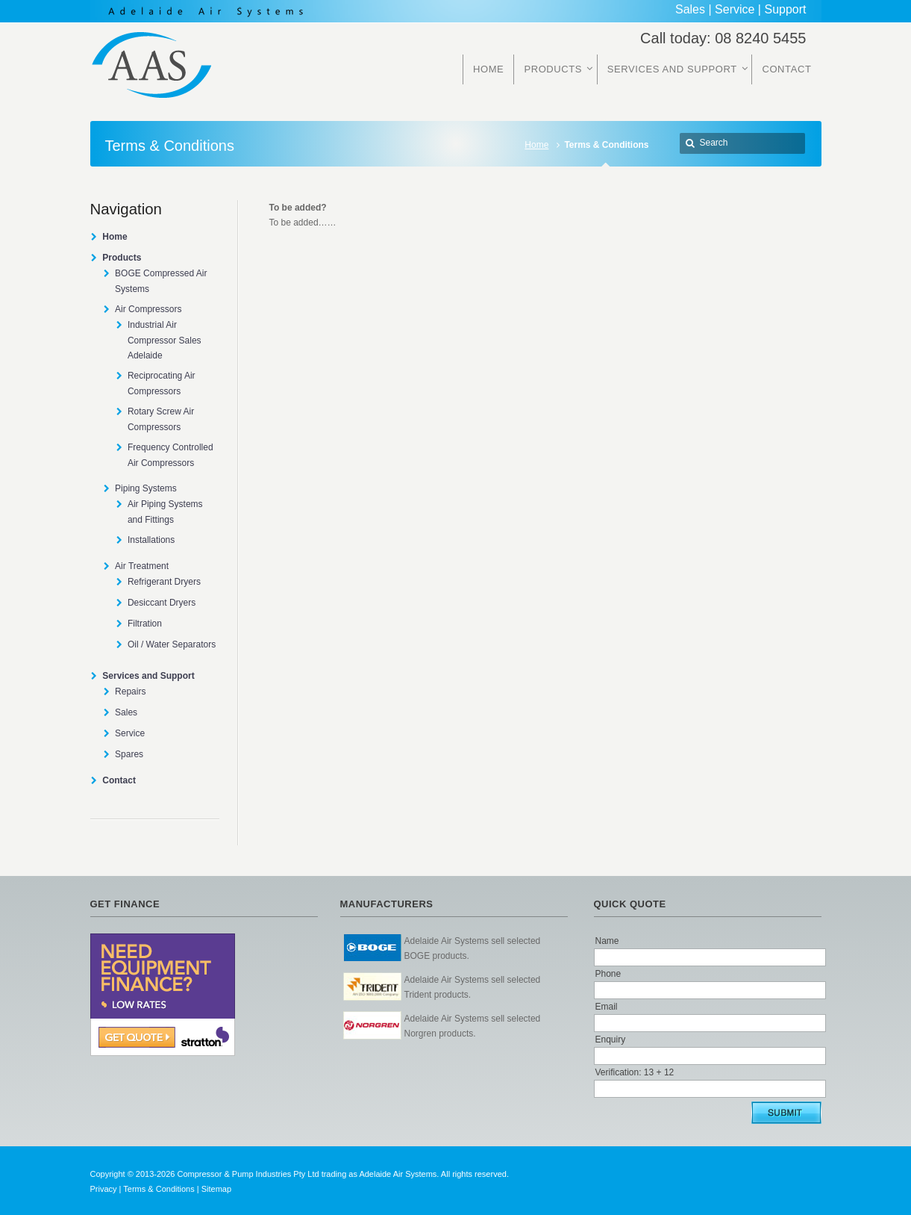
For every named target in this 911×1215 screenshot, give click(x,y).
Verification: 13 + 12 (634, 1072)
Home (536, 145)
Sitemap (216, 1188)
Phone (608, 974)
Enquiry (610, 1039)
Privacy (103, 1188)
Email (606, 1006)
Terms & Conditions (158, 1188)
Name (607, 941)
